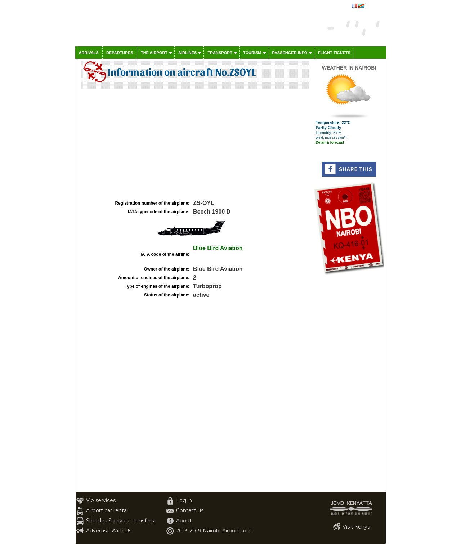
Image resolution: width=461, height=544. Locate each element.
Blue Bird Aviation (218, 248)
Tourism (252, 52)
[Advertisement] (194, 144)
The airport (154, 52)
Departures (119, 52)
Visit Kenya (356, 526)
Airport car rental (107, 510)
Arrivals (89, 52)
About (184, 520)
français (372, 6)
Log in (184, 500)
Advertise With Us (108, 530)
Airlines (187, 52)
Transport (219, 52)
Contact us (189, 510)
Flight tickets (334, 52)
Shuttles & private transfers (120, 520)
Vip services (101, 500)
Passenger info (289, 52)
